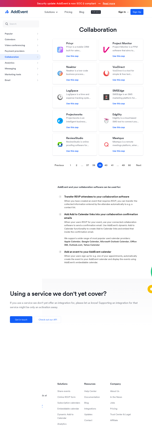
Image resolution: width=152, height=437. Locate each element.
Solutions (51, 12)
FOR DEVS (96, 12)
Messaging (10, 68)
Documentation (92, 397)
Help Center (90, 391)
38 (93, 165)
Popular (9, 33)
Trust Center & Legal (120, 414)
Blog (81, 12)
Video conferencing (15, 45)
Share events (63, 391)
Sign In (122, 11)
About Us (114, 391)
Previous (59, 165)
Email (7, 80)
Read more (109, 3)
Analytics (9, 62)
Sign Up (137, 11)
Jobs (112, 402)
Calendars (10, 39)
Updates (88, 414)
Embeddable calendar (68, 408)
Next (138, 165)
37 (87, 165)
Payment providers (14, 51)
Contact (88, 420)
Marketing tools (13, 74)
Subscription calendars (68, 402)
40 (106, 165)
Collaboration (12, 56)
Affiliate (114, 420)
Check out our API (48, 319)
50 (129, 165)
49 (123, 165)
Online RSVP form (66, 397)
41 (112, 165)
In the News (116, 397)
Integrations (90, 408)
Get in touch (21, 319)
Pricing (68, 12)
